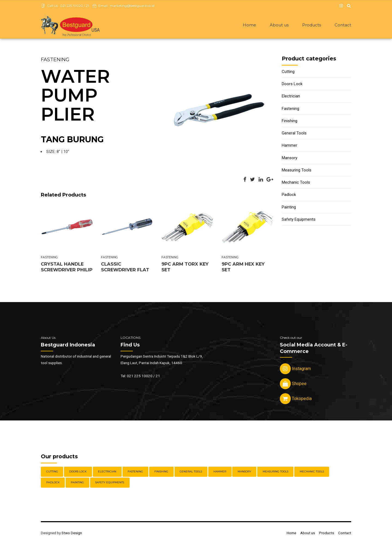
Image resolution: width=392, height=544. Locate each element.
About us (279, 24)
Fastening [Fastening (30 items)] (135, 472)
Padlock (289, 195)
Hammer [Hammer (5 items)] (219, 472)
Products (311, 24)
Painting (289, 207)
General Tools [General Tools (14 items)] (191, 472)
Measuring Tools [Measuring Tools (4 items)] (275, 472)
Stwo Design (72, 533)
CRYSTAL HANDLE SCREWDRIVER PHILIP (67, 267)
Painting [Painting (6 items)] (77, 482)
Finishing (289, 121)
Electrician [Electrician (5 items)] (107, 472)
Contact (343, 24)
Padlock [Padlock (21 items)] (53, 482)
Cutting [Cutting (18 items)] (52, 472)
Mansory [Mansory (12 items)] (244, 472)
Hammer (289, 145)
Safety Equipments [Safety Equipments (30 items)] (109, 482)
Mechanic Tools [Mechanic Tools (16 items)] (312, 472)
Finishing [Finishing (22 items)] (161, 472)
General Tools (294, 133)
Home (249, 24)
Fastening (55, 60)
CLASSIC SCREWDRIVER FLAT (125, 267)
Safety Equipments (299, 219)
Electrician (291, 96)
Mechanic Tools (296, 182)
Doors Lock (292, 84)
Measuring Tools (296, 170)
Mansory (289, 158)
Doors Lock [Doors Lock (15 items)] (78, 472)
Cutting (288, 72)
